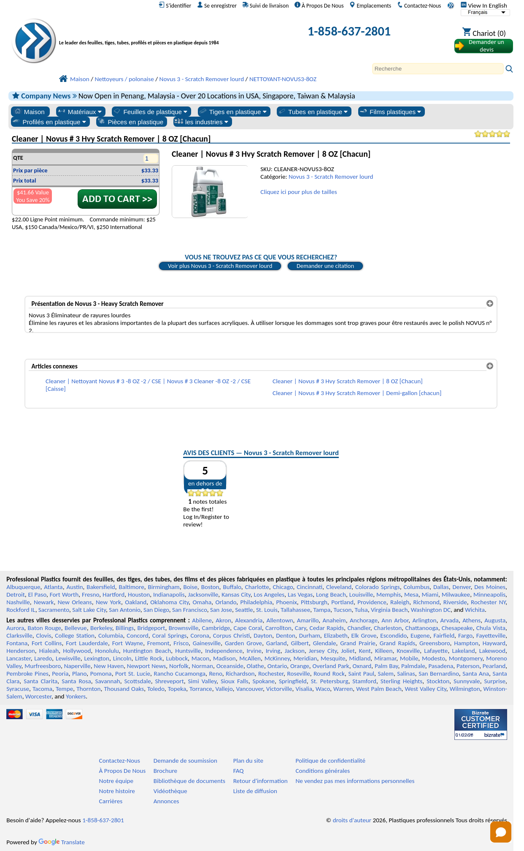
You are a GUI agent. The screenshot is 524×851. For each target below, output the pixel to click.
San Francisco (189, 610)
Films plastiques (390, 111)
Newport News (146, 666)
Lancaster (18, 658)
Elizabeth (336, 635)
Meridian (305, 658)
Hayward (494, 643)
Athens (471, 620)
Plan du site (248, 760)
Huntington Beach (147, 651)
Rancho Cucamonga (179, 673)
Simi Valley (202, 681)
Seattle (244, 610)
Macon (201, 658)
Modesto (433, 658)
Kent (365, 651)
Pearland (494, 666)
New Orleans (75, 602)
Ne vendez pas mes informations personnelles (354, 781)
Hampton (466, 643)
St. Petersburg (329, 681)
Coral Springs (169, 635)
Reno (215, 673)
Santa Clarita (40, 681)
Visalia (303, 689)
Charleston (388, 628)
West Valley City (425, 689)
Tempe (64, 689)
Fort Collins (47, 643)
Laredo (43, 658)
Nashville (18, 602)
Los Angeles (269, 594)
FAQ (238, 771)
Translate (61, 842)
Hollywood (77, 651)
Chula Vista (490, 628)
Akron (223, 620)
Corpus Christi (231, 635)
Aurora (15, 628)
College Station (75, 635)
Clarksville (19, 635)
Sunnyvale (467, 681)
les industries (201, 121)
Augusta (494, 620)
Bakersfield (100, 587)
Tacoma (42, 689)
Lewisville (68, 658)
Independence (223, 651)
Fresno (90, 594)
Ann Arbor (394, 620)
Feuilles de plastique (149, 111)
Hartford (113, 594)
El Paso (37, 594)
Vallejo (224, 689)
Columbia (110, 635)
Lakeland (463, 651)
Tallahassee (295, 610)
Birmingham (164, 587)
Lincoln (122, 658)
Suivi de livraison (266, 5)
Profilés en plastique (49, 121)
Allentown (280, 620)
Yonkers (76, 696)
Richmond (426, 602)
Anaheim (334, 620)
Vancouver (249, 689)
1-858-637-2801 (349, 31)
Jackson (295, 651)
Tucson (343, 610)
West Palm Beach (378, 689)
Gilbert (299, 643)
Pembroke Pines (27, 673)
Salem (385, 673)
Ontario (277, 666)
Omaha (201, 602)
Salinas (406, 673)
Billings (125, 628)
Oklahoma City (169, 602)
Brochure (165, 771)
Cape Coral (248, 628)
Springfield (293, 681)
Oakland (135, 602)
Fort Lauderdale (87, 643)
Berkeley (101, 628)
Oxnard (361, 666)
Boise (190, 587)
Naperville (77, 666)
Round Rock (329, 673)
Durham (309, 635)
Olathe (255, 666)
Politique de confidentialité (330, 760)
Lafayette (436, 651)
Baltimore (131, 587)
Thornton (88, 689)
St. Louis (267, 610)
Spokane (264, 681)
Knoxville (408, 651)
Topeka (177, 689)
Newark (44, 602)
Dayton (263, 635)
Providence (371, 602)
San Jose (221, 610)
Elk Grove (364, 635)
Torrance (200, 689)
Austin (74, 587)
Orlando (225, 602)
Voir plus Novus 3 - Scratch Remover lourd (220, 266)
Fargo (465, 635)
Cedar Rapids (327, 628)
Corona (199, 635)
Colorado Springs (377, 587)
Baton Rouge (44, 628)
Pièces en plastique (130, 121)
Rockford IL (20, 610)
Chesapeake (457, 628)
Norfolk (179, 666)
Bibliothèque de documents (189, 781)
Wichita (475, 610)
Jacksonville (203, 594)
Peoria (60, 673)
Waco (323, 689)
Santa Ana (475, 673)
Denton (285, 635)
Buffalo (232, 587)
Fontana (16, 643)
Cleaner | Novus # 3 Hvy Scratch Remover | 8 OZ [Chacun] (348, 381)
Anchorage (364, 620)
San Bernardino (439, 673)
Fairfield (443, 635)
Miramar (385, 658)
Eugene (420, 635)
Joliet (347, 651)
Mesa (411, 594)
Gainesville (207, 643)
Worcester (38, 696)
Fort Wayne (127, 643)
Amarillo (308, 620)
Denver (462, 587)
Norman (202, 666)
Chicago (283, 587)
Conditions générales (322, 771)
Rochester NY (488, 602)
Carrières (111, 801)
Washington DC (431, 610)
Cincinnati (309, 587)
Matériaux (79, 111)
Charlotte (257, 587)
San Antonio (124, 610)
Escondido (393, 635)
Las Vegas (300, 594)
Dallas (441, 587)
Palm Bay (386, 666)
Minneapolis (489, 594)
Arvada (449, 620)
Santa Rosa (76, 681)
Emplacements (370, 5)
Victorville (279, 689)
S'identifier (175, 5)
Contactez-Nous (419, 5)
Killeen (383, 651)
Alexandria (248, 620)
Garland (276, 643)
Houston (139, 594)
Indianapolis (169, 594)
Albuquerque (23, 587)
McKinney (277, 658)
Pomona (101, 673)
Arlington (425, 620)
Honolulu (107, 651)
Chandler (358, 628)
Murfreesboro (42, 666)
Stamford (364, 681)
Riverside (455, 602)
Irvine (254, 651)
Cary (300, 628)
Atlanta (53, 587)
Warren (343, 689)
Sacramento (53, 610)
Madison (224, 658)
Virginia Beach (389, 610)
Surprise (495, 681)
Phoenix (286, 602)
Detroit (15, 594)
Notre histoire (117, 791)
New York (108, 602)
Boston (210, 587)
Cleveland (338, 587)
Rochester (271, 673)
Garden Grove (243, 643)
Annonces (166, 801)
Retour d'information (260, 781)
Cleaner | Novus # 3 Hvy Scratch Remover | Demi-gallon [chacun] (357, 393)
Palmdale (413, 666)
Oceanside (229, 666)
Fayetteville (491, 635)
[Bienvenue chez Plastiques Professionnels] (151, 33)
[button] (500, 832)
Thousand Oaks (124, 689)
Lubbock (177, 658)
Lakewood (492, 651)
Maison (29, 111)
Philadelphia (256, 602)
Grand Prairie (357, 643)
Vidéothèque (170, 791)
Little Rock (148, 658)
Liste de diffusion (255, 791)
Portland (342, 602)
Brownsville (184, 628)
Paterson (467, 666)
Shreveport (169, 681)
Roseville (298, 673)
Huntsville (188, 651)
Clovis (43, 635)
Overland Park (331, 666)
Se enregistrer (217, 5)
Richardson (240, 673)
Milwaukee (456, 594)
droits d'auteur (352, 820)
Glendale (324, 643)
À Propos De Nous (319, 5)
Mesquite (333, 658)
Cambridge (216, 628)
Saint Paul (361, 673)
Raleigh (399, 602)
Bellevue (76, 628)
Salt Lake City (89, 610)
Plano (79, 673)
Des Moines (489, 587)
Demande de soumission (185, 760)
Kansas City (236, 594)
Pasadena (441, 666)
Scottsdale (137, 681)
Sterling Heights (401, 681)
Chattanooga (421, 628)
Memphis (388, 594)
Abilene (202, 620)
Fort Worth (64, 594)
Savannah (107, 681)
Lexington (96, 658)
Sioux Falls (234, 681)
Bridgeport (151, 628)
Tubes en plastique (313, 111)
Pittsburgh (314, 602)
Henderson (20, 651)
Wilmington (465, 689)
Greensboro (434, 643)
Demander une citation (325, 266)
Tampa (321, 610)
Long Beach (331, 594)
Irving (273, 651)
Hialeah (49, 651)
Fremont (158, 643)
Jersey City (323, 651)
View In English (484, 5)
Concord (137, 635)
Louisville (361, 594)
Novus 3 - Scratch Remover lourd (331, 176)
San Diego (156, 610)
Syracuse (17, 689)
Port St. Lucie (132, 673)
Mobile (409, 658)
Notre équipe (116, 781)
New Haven (109, 666)
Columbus (416, 587)
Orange (299, 666)
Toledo (156, 689)
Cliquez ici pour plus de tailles (298, 192)
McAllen (250, 658)
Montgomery (466, 658)
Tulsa (361, 610)
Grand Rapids (398, 643)
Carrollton (278, 628)
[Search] (438, 68)
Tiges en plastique (232, 111)
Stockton (438, 681)
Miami (430, 594)
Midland (359, 658)
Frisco (181, 643)
